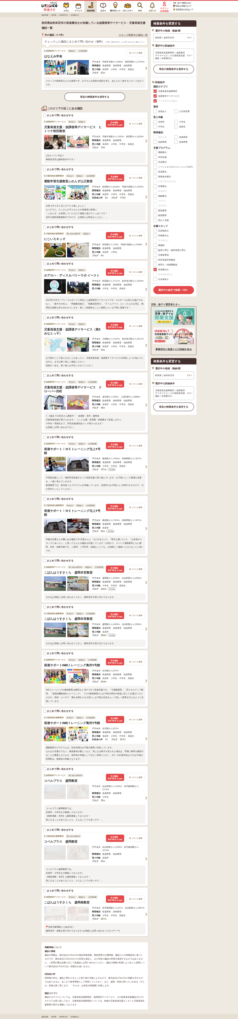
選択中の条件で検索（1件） (173, 290)
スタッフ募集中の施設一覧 (133, 35)
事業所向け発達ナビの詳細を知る (173, 349)
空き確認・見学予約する (115, 123)
